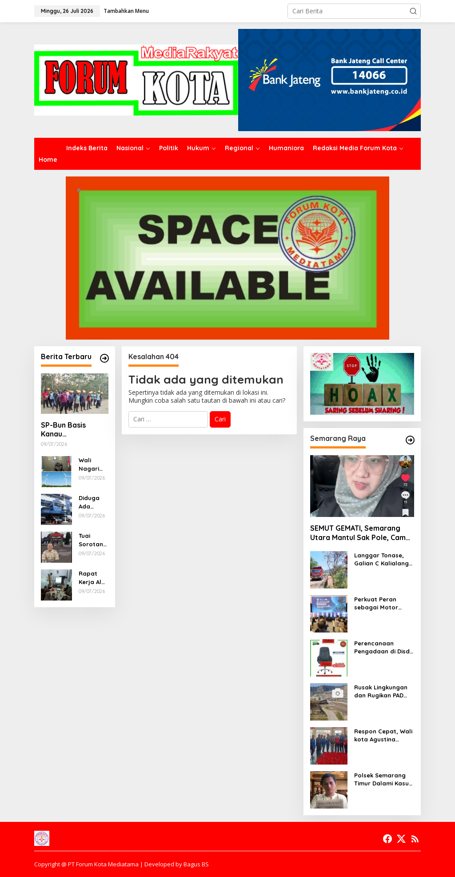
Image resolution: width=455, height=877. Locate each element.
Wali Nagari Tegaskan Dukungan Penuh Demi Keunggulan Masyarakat (93, 464)
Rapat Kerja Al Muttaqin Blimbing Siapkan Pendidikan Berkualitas (93, 577)
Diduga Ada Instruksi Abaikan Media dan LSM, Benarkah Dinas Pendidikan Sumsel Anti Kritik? (93, 502)
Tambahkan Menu (126, 11)
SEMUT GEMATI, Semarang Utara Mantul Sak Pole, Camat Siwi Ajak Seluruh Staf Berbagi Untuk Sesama (362, 533)
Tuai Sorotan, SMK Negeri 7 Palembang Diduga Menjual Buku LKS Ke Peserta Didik (92, 540)
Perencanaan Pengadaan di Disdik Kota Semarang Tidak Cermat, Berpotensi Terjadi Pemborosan (384, 647)
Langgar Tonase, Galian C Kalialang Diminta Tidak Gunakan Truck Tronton (381, 559)
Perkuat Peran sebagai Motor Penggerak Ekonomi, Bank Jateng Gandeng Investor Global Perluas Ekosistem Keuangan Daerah (384, 603)
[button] (413, 11)
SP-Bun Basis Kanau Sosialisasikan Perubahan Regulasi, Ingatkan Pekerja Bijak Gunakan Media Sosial (73, 429)
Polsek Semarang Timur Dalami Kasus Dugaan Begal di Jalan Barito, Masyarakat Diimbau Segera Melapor (383, 779)
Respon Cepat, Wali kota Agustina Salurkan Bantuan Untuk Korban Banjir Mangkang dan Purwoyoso (384, 735)
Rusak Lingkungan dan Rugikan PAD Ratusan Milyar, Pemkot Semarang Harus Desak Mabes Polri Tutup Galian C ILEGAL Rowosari (383, 691)
